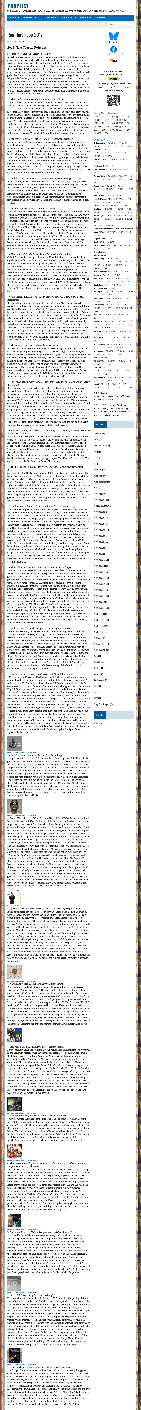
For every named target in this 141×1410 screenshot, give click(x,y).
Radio (96, 656)
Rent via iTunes (31, 746)
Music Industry (99, 475)
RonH (19, 42)
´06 (117, 143)
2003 (129, 130)
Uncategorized (99, 680)
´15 (103, 146)
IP (94, 463)
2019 (106, 120)
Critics (96, 457)
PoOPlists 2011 (99, 566)
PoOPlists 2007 (99, 542)
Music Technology (100, 481)
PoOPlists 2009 (99, 554)
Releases (97, 668)
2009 (115, 126)
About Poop (14, 17)
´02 (106, 143)
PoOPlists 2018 (99, 608)
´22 (122, 146)
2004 (121, 130)
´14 (100, 146)
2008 (123, 126)
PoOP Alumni (85, 17)
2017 (123, 120)
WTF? (96, 698)
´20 (117, 146)
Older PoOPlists (69, 17)
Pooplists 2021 (99, 626)
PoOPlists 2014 (99, 584)
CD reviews (98, 433)
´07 (120, 143)
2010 (106, 126)
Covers (96, 451)
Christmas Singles (100, 445)
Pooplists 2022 (99, 632)
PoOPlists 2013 (99, 578)
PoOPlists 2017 (99, 602)
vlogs (96, 692)
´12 (95, 146)
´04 (112, 143)
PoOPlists (97, 493)
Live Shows (98, 469)
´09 (125, 143)
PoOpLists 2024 (100, 644)
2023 (112, 116)
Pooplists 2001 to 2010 (102, 505)
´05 (114, 143)
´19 (114, 146)
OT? (95, 487)
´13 (98, 146)
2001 (106, 133)
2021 (129, 116)
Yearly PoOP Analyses (32, 17)
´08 (123, 143)
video (96, 686)
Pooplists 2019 (99, 614)
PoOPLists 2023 (100, 638)
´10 (128, 143)
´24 (128, 146)
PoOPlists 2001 (99, 499)
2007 (96, 130)
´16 (106, 146)
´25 (131, 146)
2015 (104, 123)
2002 (98, 133)
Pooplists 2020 (99, 620)
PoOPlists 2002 (99, 511)
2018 (115, 120)
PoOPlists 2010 (99, 560)
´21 (120, 146)
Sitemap (43, 1407)
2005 (112, 130)
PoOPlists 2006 (99, 535)
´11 (131, 143)
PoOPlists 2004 (99, 523)
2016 (96, 123)
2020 (98, 120)
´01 (102, 153)
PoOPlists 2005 (99, 530)
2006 (104, 130)
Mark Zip (32, 1407)
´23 (125, 146)
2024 (104, 116)
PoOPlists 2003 (99, 517)
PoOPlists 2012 (99, 572)
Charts (96, 439)
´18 (111, 146)
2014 (112, 123)
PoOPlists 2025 (51, 17)
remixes (97, 674)
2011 (98, 126)
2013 (121, 123)
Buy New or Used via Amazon (16, 746)
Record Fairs (98, 662)
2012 (129, 123)
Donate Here (99, 17)
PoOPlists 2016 (99, 596)
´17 (109, 146)
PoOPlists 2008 (99, 547)
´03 (109, 143)
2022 (121, 116)
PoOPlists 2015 (99, 590)
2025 (96, 116)
